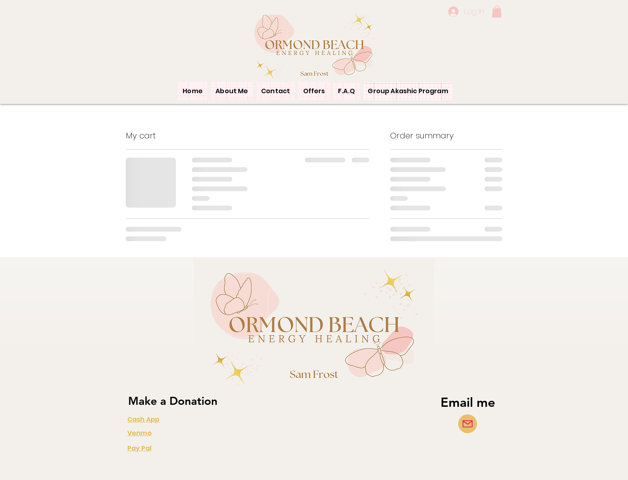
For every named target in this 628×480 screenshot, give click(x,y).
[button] (497, 12)
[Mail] (467, 423)
